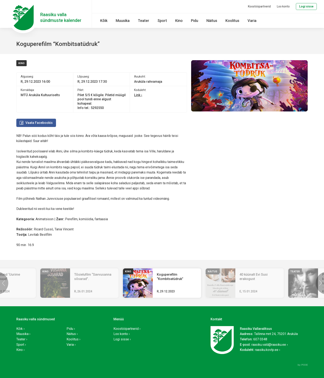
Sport (162, 20)
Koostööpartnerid (259, 6)
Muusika (123, 20)
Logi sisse (306, 6)
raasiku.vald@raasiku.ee (268, 345)
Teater (143, 20)
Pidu (194, 20)
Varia (252, 20)
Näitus (211, 20)
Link (137, 95)
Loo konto (283, 6)
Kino (179, 20)
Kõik (103, 20)
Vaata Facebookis (36, 123)
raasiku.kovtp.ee (266, 350)
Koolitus (232, 20)
